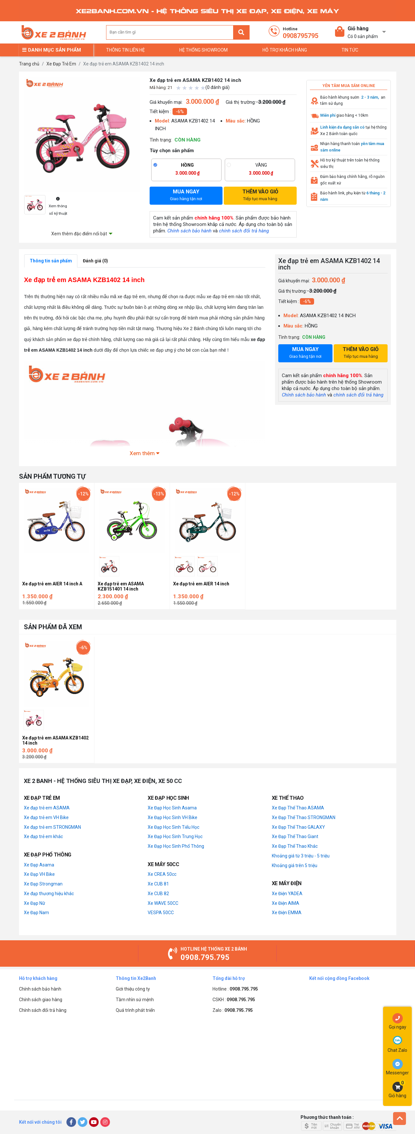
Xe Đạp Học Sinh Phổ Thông (176, 846)
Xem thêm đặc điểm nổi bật (79, 233)
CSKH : (233, 999)
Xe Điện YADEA (287, 893)
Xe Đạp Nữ (34, 903)
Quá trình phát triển (135, 1010)
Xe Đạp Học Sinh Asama (172, 807)
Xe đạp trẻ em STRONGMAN (52, 827)
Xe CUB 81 (158, 883)
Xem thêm (145, 453)
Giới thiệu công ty (133, 989)
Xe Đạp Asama (39, 864)
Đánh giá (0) (95, 260)
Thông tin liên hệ (125, 50)
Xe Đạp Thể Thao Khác (295, 846)
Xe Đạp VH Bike (39, 874)
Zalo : (232, 1010)
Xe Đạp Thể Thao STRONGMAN (303, 817)
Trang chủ (29, 63)
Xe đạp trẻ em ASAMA (47, 807)
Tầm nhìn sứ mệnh (135, 999)
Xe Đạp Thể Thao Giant (295, 836)
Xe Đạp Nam (36, 912)
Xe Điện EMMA (286, 912)
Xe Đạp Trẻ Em (61, 63)
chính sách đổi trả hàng (244, 231)
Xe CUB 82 (158, 893)
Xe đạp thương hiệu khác (49, 893)
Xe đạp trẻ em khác (43, 836)
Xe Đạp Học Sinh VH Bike (172, 817)
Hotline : (235, 989)
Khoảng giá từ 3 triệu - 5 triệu (301, 855)
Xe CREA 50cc (162, 874)
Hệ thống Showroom (203, 50)
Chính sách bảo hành (189, 231)
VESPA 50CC (161, 912)
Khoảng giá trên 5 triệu (294, 865)
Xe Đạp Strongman (43, 883)
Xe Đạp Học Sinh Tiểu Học (173, 827)
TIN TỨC (349, 50)
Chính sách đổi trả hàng (42, 1010)
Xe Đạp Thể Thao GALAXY (298, 827)
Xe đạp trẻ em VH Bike (46, 817)
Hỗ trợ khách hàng (284, 50)
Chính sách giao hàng (40, 999)
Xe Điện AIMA (285, 903)
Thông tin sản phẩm (51, 260)
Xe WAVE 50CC (163, 903)
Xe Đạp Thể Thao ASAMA (298, 807)
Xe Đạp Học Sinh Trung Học (175, 836)
